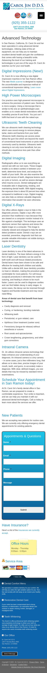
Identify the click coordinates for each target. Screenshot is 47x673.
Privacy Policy (34, 662)
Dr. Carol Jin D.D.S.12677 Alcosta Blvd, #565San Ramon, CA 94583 (10, 642)
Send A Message (9, 654)
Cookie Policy (22, 665)
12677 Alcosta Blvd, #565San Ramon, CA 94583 (23, 28)
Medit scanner (16, 82)
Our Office (9, 635)
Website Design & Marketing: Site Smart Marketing (28, 667)
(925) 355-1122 (23, 23)
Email (7, 456)
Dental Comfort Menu (15, 583)
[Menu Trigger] (41, 15)
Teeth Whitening (12, 616)
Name (7, 442)
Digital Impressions (17, 71)
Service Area (13, 561)
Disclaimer (13, 665)
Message (7, 483)
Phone (7, 469)
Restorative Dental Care (16, 600)
